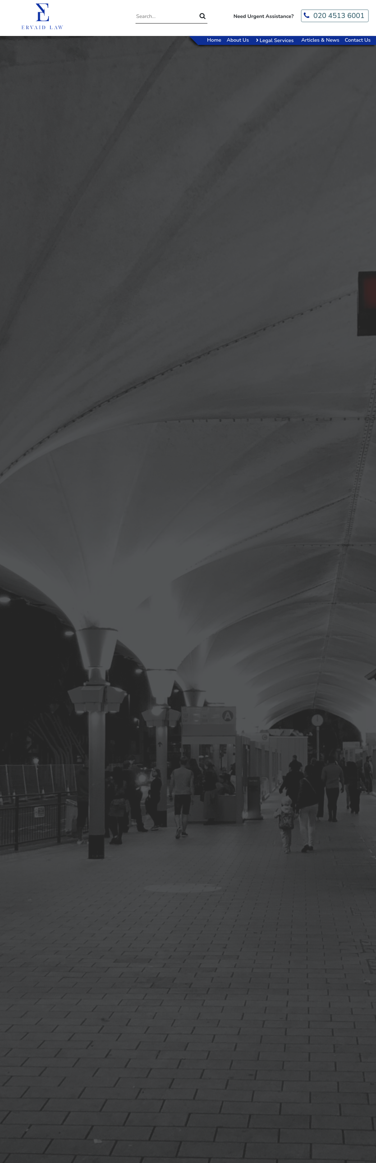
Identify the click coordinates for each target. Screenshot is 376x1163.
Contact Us (358, 40)
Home (214, 40)
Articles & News (320, 40)
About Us (237, 40)
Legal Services (276, 40)
